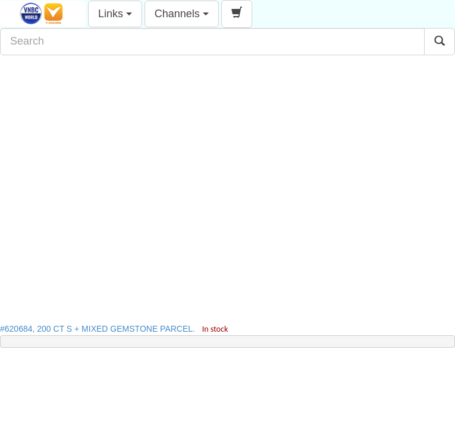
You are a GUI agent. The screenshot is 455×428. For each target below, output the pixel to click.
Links (115, 14)
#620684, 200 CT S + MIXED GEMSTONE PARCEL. (114, 328)
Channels (182, 14)
